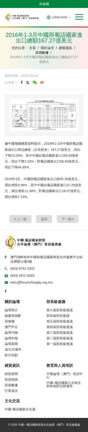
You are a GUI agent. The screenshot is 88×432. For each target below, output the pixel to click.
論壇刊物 (11, 332)
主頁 (32, 48)
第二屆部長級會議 (59, 338)
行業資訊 (11, 391)
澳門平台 (11, 327)
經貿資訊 (65, 48)
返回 (44, 219)
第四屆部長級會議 (59, 327)
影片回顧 (11, 355)
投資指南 (11, 379)
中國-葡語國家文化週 (20, 409)
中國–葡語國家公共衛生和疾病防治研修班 (63, 384)
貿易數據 (42, 52)
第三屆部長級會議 (59, 332)
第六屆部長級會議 (59, 310)
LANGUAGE (58, 17)
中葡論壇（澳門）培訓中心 (64, 375)
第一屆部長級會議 (59, 344)
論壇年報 (11, 338)
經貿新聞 (11, 374)
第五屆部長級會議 (59, 321)
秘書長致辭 (13, 316)
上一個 (20, 219)
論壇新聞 (11, 344)
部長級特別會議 (57, 316)
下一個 (67, 219)
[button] (79, 17)
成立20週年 (13, 349)
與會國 (44, 4)
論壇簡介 (11, 310)
